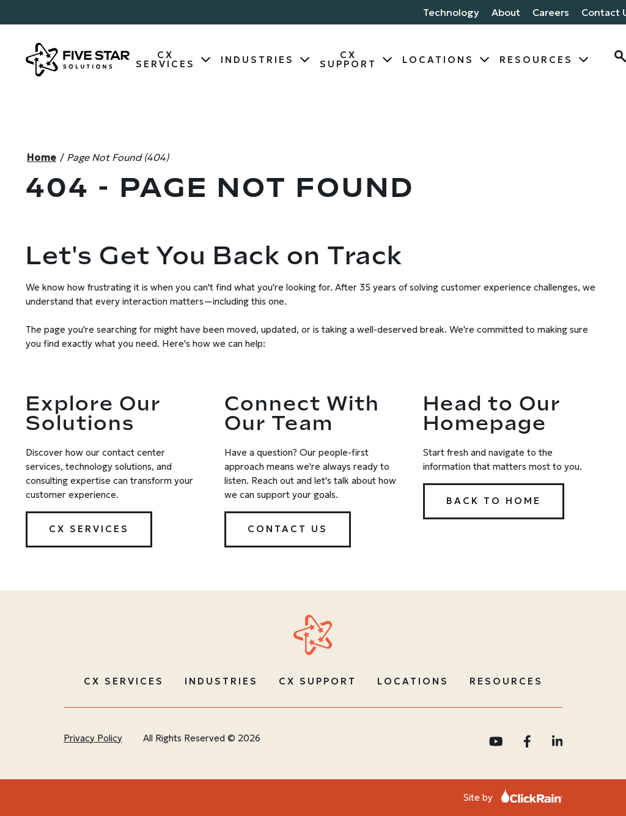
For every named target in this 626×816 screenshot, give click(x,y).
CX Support (348, 59)
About (506, 12)
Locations (438, 59)
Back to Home (493, 500)
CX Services (165, 59)
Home (41, 157)
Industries (257, 59)
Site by (512, 797)
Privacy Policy (93, 738)
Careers (550, 12)
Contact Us (288, 529)
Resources (536, 59)
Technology (451, 12)
